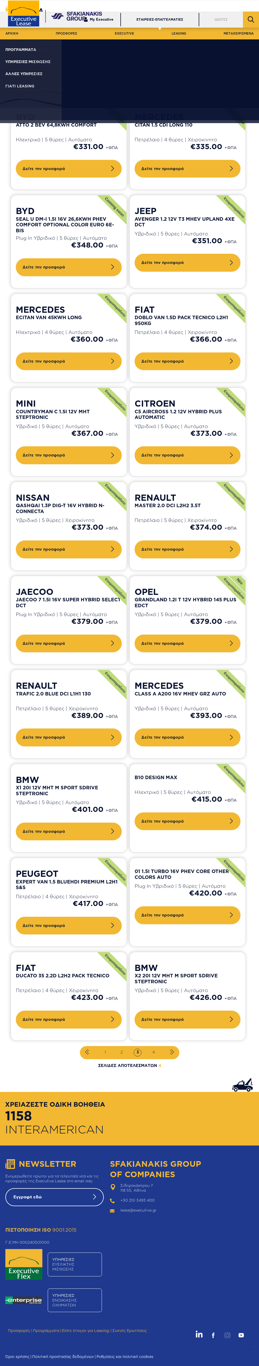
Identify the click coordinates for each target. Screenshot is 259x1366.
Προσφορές (19, 1330)
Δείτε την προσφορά (44, 168)
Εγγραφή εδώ (27, 1197)
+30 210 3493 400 (137, 1200)
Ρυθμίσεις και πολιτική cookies (125, 1356)
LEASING (179, 33)
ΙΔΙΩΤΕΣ (221, 19)
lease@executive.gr (138, 1210)
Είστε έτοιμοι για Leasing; (86, 1330)
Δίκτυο (207, 5)
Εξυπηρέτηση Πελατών (171, 5)
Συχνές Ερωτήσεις (129, 1330)
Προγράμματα (46, 1330)
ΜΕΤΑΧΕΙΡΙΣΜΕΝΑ (239, 33)
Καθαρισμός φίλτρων (170, 76)
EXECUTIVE (124, 33)
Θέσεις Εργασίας (237, 5)
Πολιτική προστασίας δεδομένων (63, 1356)
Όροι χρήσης (17, 1356)
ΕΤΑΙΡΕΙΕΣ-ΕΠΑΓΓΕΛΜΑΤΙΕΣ (159, 19)
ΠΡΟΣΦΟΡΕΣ (66, 33)
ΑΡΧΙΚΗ (11, 33)
